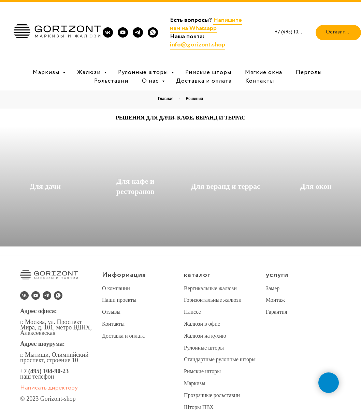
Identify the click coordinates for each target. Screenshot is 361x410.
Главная (165, 98)
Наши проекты (119, 300)
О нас (151, 81)
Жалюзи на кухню (205, 336)
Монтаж (275, 300)
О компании (116, 288)
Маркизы (47, 72)
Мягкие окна (263, 72)
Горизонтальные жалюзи (212, 300)
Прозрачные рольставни (212, 395)
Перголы (309, 72)
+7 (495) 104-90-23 (44, 371)
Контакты (259, 81)
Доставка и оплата (204, 81)
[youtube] (123, 32)
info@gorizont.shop (197, 44)
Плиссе (192, 312)
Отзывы (111, 312)
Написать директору (49, 387)
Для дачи (45, 186)
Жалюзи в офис (202, 324)
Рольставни (111, 81)
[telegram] (138, 32)
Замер (272, 288)
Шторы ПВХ (199, 407)
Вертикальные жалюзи (210, 288)
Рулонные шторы (144, 72)
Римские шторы (208, 72)
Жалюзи (89, 72)
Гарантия (276, 312)
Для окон (316, 186)
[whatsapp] (153, 32)
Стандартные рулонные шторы (220, 359)
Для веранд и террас (225, 186)
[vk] (108, 32)
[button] (338, 32)
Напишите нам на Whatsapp (206, 24)
